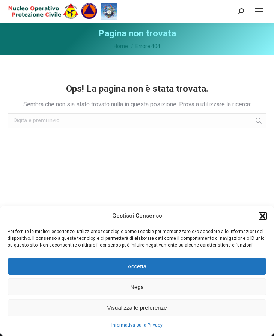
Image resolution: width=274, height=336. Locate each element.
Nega (137, 287)
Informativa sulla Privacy (137, 325)
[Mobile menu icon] (258, 11)
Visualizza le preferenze (137, 307)
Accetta (137, 266)
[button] (262, 216)
